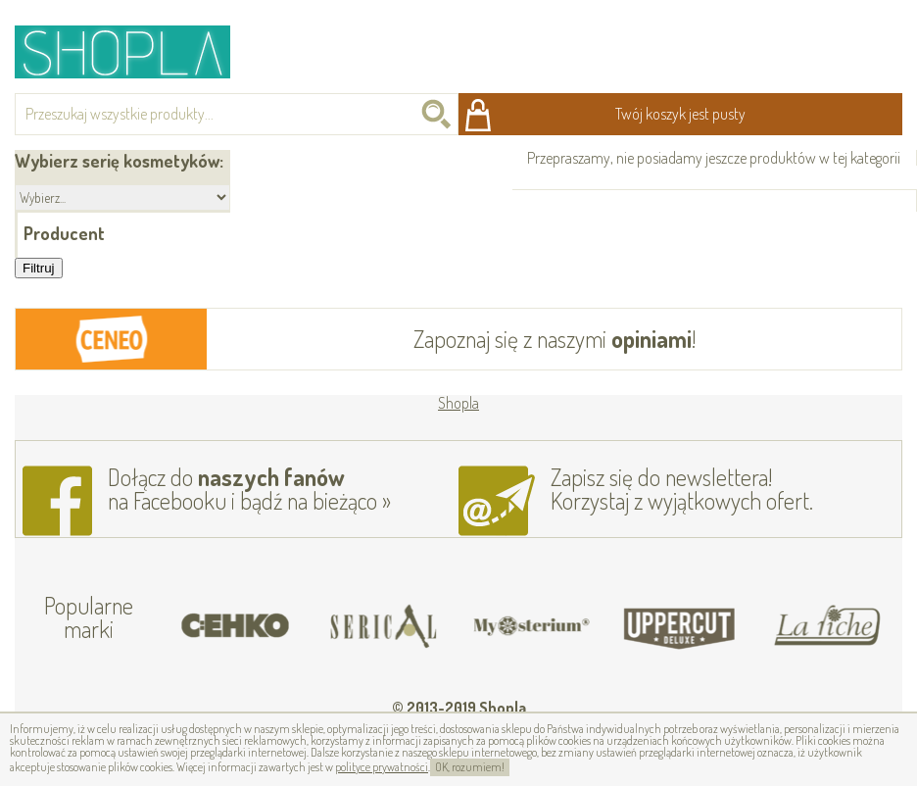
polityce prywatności (381, 767)
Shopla (136, 51)
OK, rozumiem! (470, 767)
